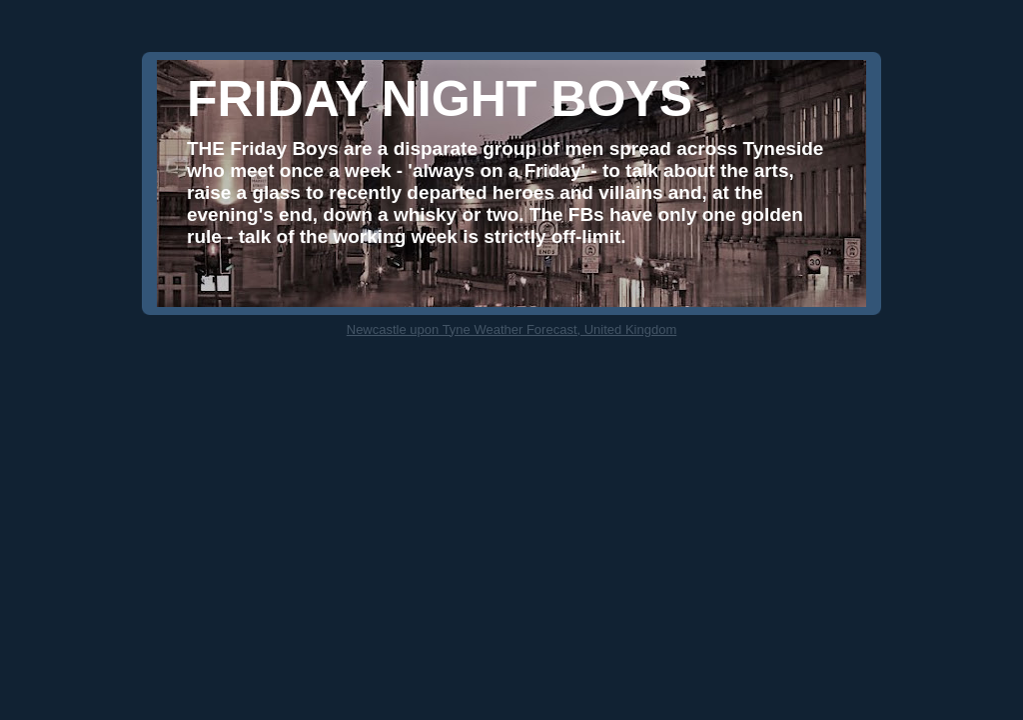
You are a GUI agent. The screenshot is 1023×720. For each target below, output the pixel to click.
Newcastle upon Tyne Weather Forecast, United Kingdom (511, 329)
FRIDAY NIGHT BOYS (439, 99)
